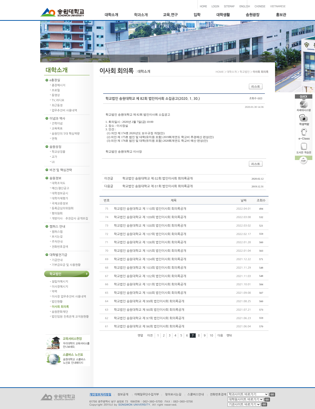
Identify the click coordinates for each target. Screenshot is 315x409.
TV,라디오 (58, 100)
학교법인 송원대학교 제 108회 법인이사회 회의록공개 (150, 225)
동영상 (56, 95)
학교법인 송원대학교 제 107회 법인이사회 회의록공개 (150, 234)
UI (53, 162)
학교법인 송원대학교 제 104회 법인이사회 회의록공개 (150, 259)
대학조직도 (58, 183)
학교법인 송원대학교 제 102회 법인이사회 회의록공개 (150, 276)
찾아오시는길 (173, 394)
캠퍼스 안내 (57, 226)
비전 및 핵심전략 (61, 170)
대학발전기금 (58, 254)
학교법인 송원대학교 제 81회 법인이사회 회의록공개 (158, 186)
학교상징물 (58, 151)
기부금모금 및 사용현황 (66, 264)
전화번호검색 (60, 246)
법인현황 (57, 301)
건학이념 (57, 123)
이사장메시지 (60, 286)
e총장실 (55, 80)
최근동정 (57, 105)
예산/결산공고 (60, 188)
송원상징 (55, 146)
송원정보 (55, 178)
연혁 (54, 138)
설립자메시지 (60, 281)
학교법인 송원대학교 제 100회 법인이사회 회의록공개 (150, 292)
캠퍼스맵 (57, 231)
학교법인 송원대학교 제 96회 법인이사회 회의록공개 (149, 326)
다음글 (108, 186)
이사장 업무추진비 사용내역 (69, 296)
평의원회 (57, 213)
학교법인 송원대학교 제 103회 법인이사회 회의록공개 (150, 267)
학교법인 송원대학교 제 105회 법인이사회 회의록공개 (150, 250)
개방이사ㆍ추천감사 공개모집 (70, 218)
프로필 (56, 90)
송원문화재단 (60, 311)
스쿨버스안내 (195, 394)
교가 (54, 156)
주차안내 (57, 241)
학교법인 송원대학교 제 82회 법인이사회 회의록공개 (158, 178)
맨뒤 (229, 335)
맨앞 (140, 335)
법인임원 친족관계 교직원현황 (70, 316)
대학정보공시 (60, 193)
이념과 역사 (57, 118)
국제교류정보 (60, 203)
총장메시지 (58, 85)
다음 (220, 335)
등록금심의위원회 (63, 208)
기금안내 (57, 260)
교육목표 (57, 128)
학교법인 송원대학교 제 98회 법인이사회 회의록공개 (149, 309)
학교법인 (55, 274)
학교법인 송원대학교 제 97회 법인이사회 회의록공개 (149, 318)
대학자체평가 (60, 198)
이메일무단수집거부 (146, 394)
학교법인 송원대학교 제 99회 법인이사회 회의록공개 (149, 301)
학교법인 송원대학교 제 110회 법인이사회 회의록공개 (150, 208)
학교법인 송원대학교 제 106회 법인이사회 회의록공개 (150, 242)
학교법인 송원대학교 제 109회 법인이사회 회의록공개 (150, 217)
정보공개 (122, 394)
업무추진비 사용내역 (64, 110)
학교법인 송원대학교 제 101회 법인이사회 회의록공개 (150, 284)
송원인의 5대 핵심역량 (66, 133)
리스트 (255, 86)
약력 (54, 291)
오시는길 (57, 236)
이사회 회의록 (60, 306)
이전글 (108, 178)
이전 (150, 335)
